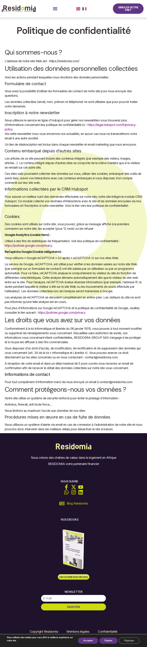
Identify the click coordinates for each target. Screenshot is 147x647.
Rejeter (108, 640)
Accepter (88, 640)
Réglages (129, 640)
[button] (55, 8)
